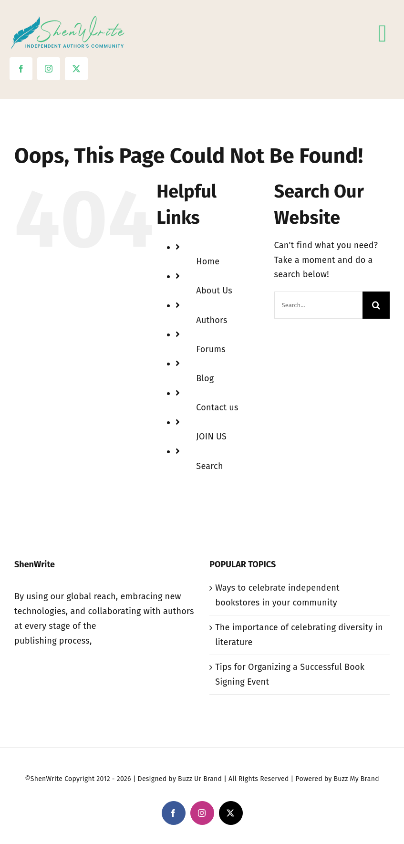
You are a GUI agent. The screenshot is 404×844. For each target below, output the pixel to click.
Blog (205, 378)
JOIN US (211, 436)
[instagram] (48, 68)
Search (209, 466)
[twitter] (76, 68)
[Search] (376, 305)
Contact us (217, 407)
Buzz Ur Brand (200, 779)
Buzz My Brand (356, 779)
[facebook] (21, 68)
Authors (211, 320)
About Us (214, 290)
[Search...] (318, 305)
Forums (211, 349)
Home (207, 261)
